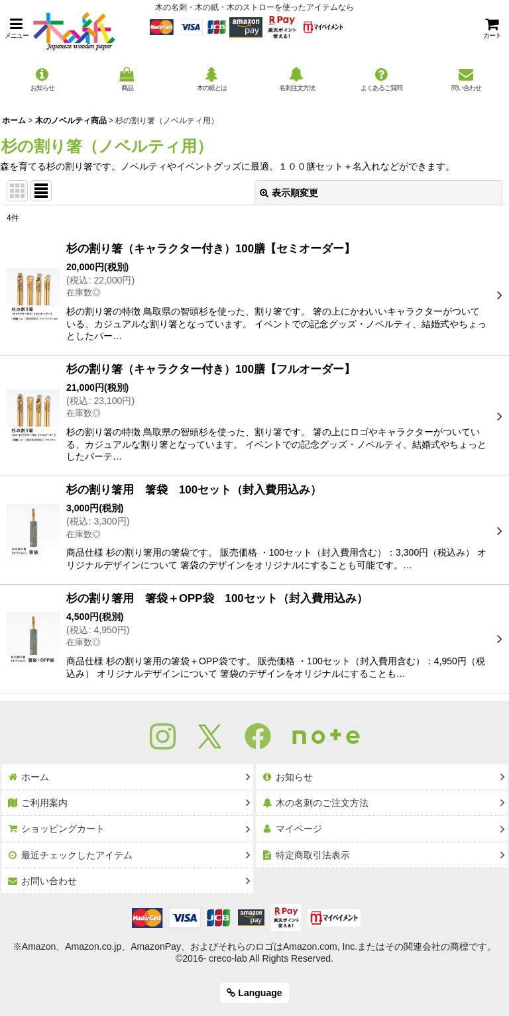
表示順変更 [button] (289, 192)
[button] (16, 28)
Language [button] (254, 993)
